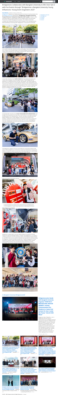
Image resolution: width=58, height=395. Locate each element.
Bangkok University (7, 15)
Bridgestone (5, 14)
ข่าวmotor (42, 19)
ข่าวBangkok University (44, 15)
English (18, 1)
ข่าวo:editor (42, 17)
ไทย (15, 1)
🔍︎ (54, 1)
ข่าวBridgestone (43, 16)
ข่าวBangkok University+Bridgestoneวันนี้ (13, 295)
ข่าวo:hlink (42, 18)
